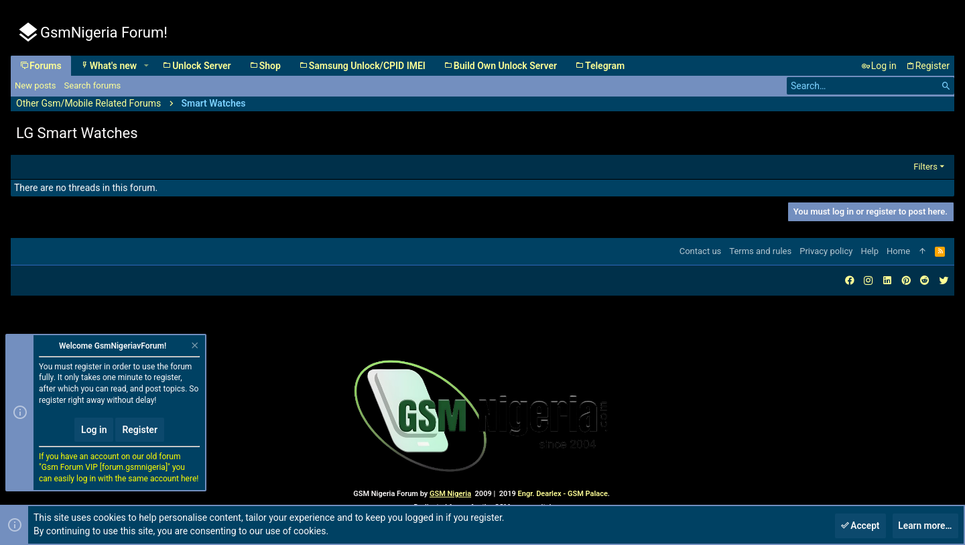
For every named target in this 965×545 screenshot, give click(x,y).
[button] (145, 66)
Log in (94, 429)
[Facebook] (849, 280)
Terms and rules (760, 251)
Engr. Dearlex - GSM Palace (562, 493)
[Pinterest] (906, 280)
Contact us (701, 251)
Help (869, 251)
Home (898, 251)
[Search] (870, 86)
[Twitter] (943, 280)
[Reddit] (924, 280)
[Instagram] (868, 280)
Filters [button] (925, 167)
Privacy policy (825, 251)
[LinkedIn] (887, 280)
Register (139, 429)
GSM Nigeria (450, 493)
